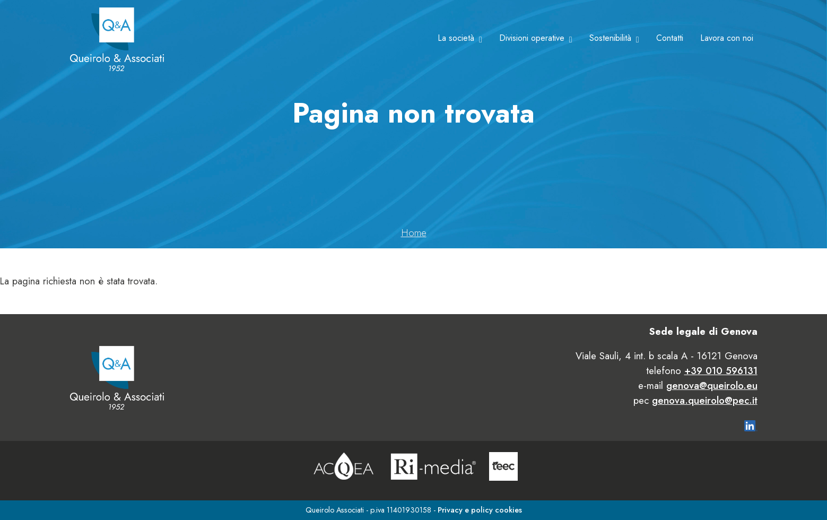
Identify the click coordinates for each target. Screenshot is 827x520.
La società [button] (456, 38)
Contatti (669, 38)
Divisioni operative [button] (531, 38)
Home (413, 233)
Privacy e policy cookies (480, 510)
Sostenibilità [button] (610, 38)
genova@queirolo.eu (712, 385)
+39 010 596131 (721, 370)
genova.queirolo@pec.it (705, 400)
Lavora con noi (726, 38)
